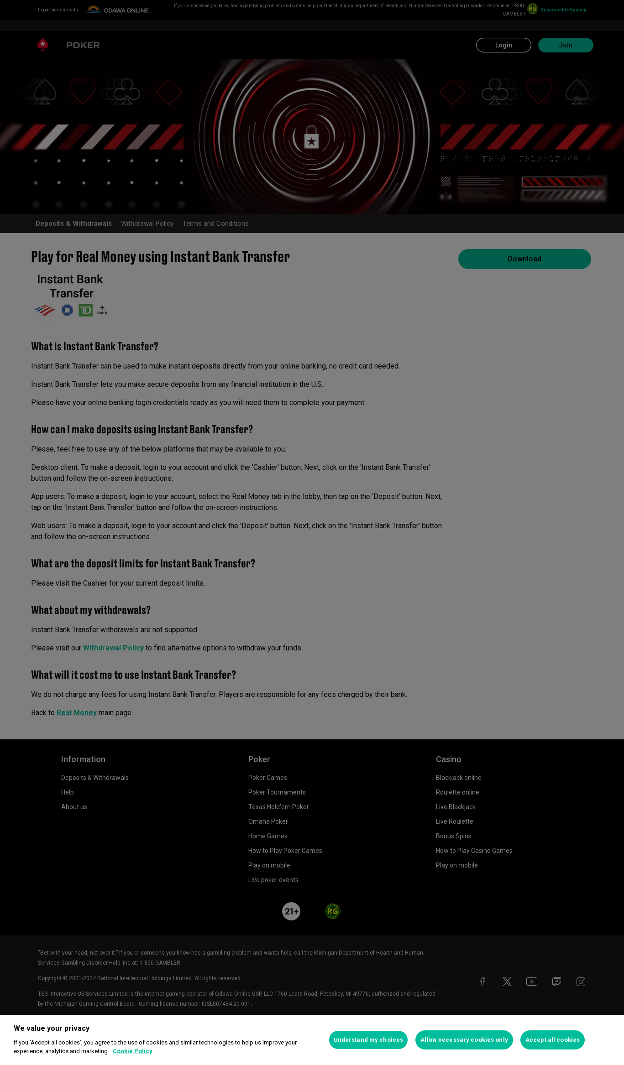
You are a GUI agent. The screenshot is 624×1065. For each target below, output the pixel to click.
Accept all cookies (552, 1039)
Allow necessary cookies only (464, 1039)
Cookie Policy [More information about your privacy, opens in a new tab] (132, 1051)
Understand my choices (369, 1039)
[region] (312, 1040)
